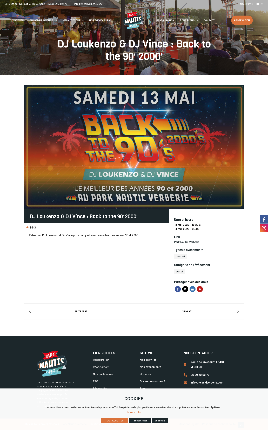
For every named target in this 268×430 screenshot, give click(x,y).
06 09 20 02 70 (59, 4)
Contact (209, 20)
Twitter (185, 289)
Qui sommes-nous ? (41, 20)
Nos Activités (71, 20)
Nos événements (99, 20)
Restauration (165, 20)
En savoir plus (134, 412)
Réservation (242, 20)
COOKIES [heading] (134, 398)
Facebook (178, 289)
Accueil (19, 20)
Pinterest (200, 289)
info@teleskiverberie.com (88, 4)
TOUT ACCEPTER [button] (114, 420)
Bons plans (187, 20)
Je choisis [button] (160, 420)
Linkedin (193, 289)
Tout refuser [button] (140, 420)
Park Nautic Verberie (186, 242)
